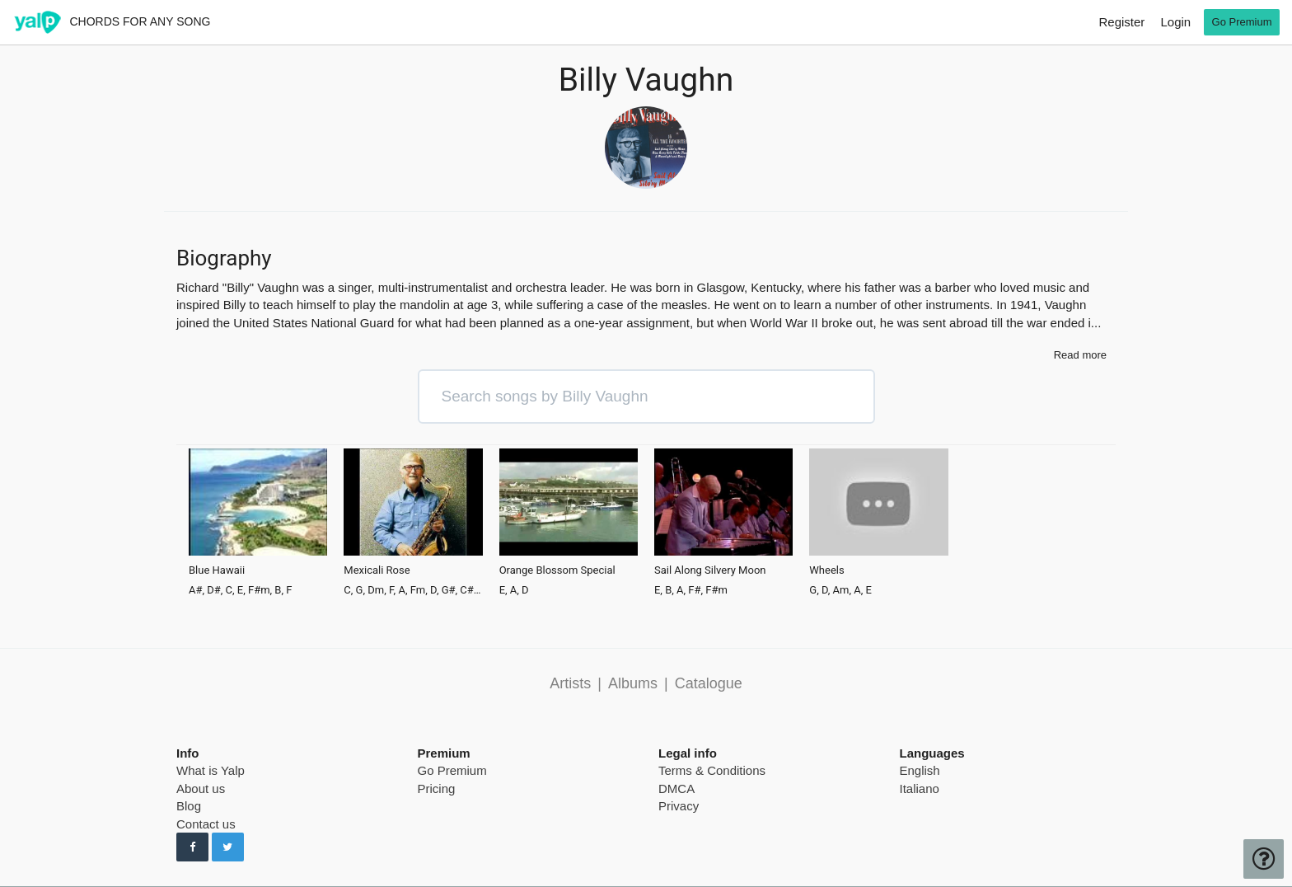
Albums (633, 683)
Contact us (206, 824)
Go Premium (452, 770)
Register (1121, 22)
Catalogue (708, 683)
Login (1175, 22)
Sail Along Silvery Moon (710, 570)
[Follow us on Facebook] (192, 847)
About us (200, 788)
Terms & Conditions (711, 770)
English (920, 770)
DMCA (676, 788)
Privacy (678, 806)
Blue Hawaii (217, 570)
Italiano (919, 788)
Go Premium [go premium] (1242, 22)
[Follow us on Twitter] (228, 847)
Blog (188, 806)
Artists (570, 683)
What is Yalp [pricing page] (210, 770)
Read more (1080, 355)
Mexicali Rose (377, 570)
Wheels (826, 570)
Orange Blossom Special (557, 570)
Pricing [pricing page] (437, 788)
